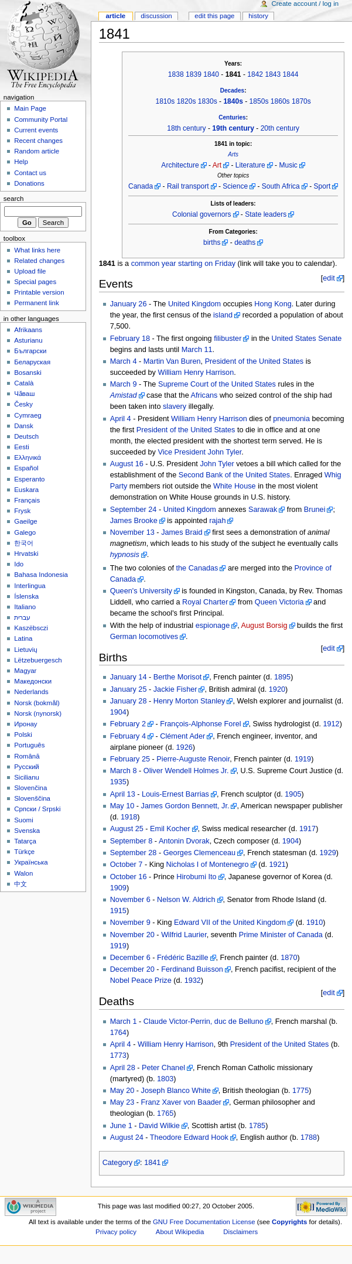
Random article (36, 151)
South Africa (281, 186)
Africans (204, 395)
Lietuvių (25, 649)
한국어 (23, 542)
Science (235, 186)
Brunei (315, 509)
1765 (165, 1113)
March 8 (123, 771)
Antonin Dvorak (184, 841)
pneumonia (291, 419)
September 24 (133, 509)
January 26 (128, 304)
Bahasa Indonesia (41, 574)
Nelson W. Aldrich (186, 900)
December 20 (132, 969)
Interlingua (30, 585)
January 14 (128, 677)
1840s (233, 101)
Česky (23, 404)
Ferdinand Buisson (192, 969)
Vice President (182, 452)
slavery (174, 406)
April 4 (120, 419)
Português (29, 745)
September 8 (131, 841)
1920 (277, 689)
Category (117, 1163)
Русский (26, 766)
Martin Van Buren (172, 361)
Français (27, 500)
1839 (193, 74)
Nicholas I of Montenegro (207, 864)
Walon (23, 873)
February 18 (130, 338)
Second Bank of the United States (234, 475)
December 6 (130, 958)
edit (328, 278)
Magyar (25, 670)
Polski (23, 734)
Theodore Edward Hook (189, 1137)
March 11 (197, 350)
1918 (129, 817)
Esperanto (29, 479)
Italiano (25, 606)
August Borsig (264, 625)
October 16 (128, 877)
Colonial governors (201, 214)
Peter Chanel (163, 1068)
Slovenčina (30, 787)
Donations (29, 183)
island (223, 315)
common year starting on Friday (183, 263)
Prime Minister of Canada (281, 935)
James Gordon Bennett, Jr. (185, 806)
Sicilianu (26, 777)
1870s (301, 101)
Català (23, 383)
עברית (22, 617)
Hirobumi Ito (196, 877)
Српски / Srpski (37, 808)
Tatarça (25, 841)
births (211, 242)
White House (234, 486)
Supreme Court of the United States (217, 384)
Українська (30, 862)
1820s (186, 101)
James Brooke (134, 521)
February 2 (128, 724)
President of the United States (254, 361)
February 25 (130, 759)
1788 (308, 1137)
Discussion (156, 15)
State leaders (265, 214)
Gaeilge (25, 521)
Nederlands (31, 691)
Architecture (180, 165)
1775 (300, 1091)
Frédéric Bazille (182, 958)
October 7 (126, 864)
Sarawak (262, 509)
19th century (233, 128)
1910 (314, 922)
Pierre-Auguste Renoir (193, 759)
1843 (273, 74)
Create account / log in (305, 3)
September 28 (133, 853)
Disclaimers (240, 1231)
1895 (282, 677)
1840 (211, 74)
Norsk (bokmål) (37, 702)
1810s (165, 101)
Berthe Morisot (177, 677)
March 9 (123, 384)
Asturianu (28, 340)
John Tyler (225, 452)
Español (26, 468)
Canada (140, 186)
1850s (259, 101)
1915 (118, 911)
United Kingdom (194, 304)
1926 (184, 747)
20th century (280, 128)
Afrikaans (28, 329)
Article (115, 15)
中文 (20, 883)
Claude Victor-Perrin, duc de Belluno (203, 1021)
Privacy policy (115, 1231)
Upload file (30, 271)
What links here (37, 250)
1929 (328, 853)
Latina (23, 638)
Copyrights (289, 1221)
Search (14, 198)
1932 (192, 980)
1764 (118, 1033)
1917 (307, 829)
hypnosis (124, 555)
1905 (293, 794)
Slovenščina (32, 798)
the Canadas (197, 568)
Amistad (123, 395)
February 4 (128, 736)
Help (21, 161)
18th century (186, 128)
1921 (277, 864)
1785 (257, 1126)
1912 (331, 724)
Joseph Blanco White (176, 1091)
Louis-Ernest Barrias (175, 794)
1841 (152, 1163)
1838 (176, 74)
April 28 (122, 1068)
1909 (118, 888)
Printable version (39, 292)
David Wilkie (159, 1126)
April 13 (122, 794)
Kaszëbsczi (31, 627)
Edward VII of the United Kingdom (230, 922)
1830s (207, 101)
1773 (118, 1055)
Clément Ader (182, 736)
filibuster (227, 338)
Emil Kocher (170, 829)
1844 (291, 74)
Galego (25, 532)
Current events (36, 130)
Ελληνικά (27, 457)
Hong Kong (273, 304)
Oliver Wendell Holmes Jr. (186, 771)
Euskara (26, 489)
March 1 (123, 1021)
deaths (244, 242)
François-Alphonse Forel (200, 724)
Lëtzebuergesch (38, 660)
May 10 (122, 806)
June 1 (121, 1126)
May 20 (122, 1091)
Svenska (27, 830)
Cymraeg (27, 415)
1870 (289, 958)
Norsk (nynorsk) (37, 713)
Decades (232, 90)
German (123, 637)
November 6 (130, 900)
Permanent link (36, 302)
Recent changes (38, 140)
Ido (18, 564)
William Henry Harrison (196, 372)
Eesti (21, 446)
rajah (217, 521)
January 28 (128, 701)
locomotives (158, 637)
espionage (213, 625)
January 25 (128, 689)
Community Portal (40, 119)
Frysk (22, 510)
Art (217, 165)
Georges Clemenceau (199, 853)
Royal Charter (205, 602)
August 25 (126, 829)
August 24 (126, 1137)
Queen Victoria (279, 602)
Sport (322, 186)
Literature (250, 165)
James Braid (182, 532)
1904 (118, 712)
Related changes (39, 260)
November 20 (132, 935)
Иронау (25, 723)
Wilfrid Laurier (184, 935)
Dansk (23, 425)
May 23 (122, 1102)
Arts (233, 154)
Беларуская (32, 361)
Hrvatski (26, 553)
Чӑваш (24, 393)
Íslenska (26, 596)
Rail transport (188, 186)
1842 (255, 74)
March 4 (123, 361)
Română (26, 756)
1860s (280, 101)
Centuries (231, 117)
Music (288, 165)
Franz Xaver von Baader (181, 1102)
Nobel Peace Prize (141, 980)
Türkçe (24, 851)
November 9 (130, 922)
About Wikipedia (180, 1231)
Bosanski (27, 372)
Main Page (30, 108)
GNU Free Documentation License (204, 1221)
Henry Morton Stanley (189, 701)
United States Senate (307, 338)
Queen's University (141, 591)
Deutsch (26, 436)
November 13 (132, 532)
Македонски (33, 681)
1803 (165, 1079)
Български (30, 350)
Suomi (23, 820)
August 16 (126, 464)
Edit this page (214, 15)
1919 (303, 759)
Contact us (30, 172)
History (258, 15)
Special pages (35, 281)
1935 (118, 782)
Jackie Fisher (175, 689)
